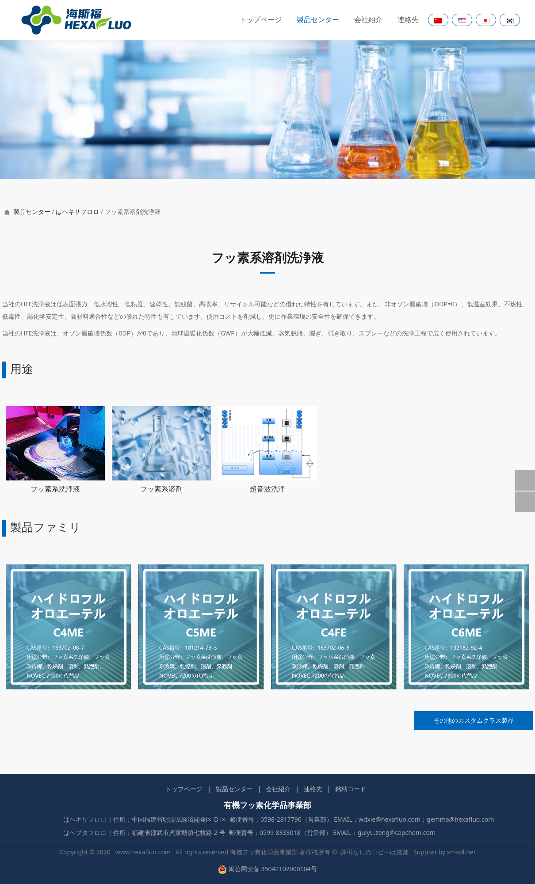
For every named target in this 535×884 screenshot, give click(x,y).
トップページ (260, 19)
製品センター (318, 19)
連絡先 (408, 19)
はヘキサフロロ (77, 211)
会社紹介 (368, 19)
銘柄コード (350, 789)
